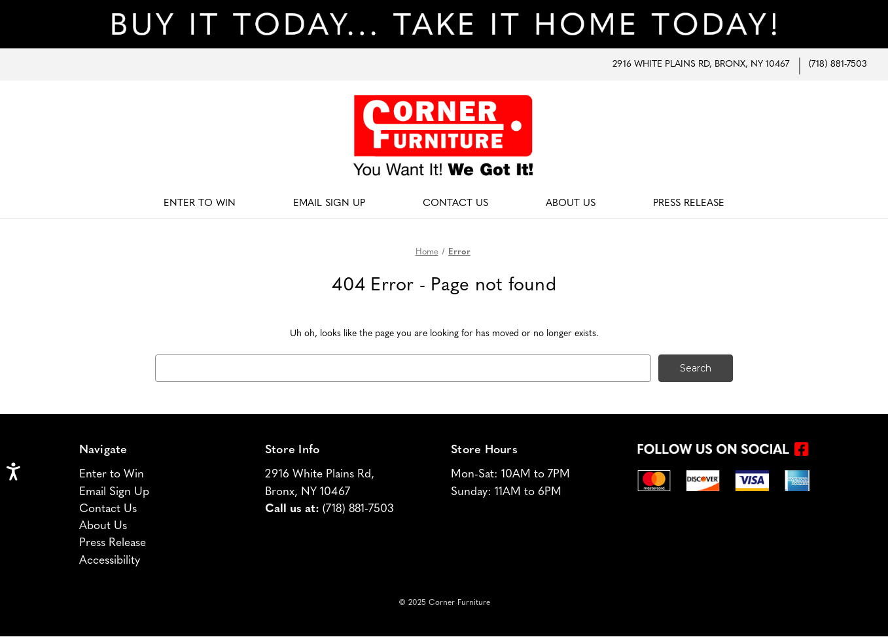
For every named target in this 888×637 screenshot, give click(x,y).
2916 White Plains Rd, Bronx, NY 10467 (701, 64)
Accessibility (109, 560)
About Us (570, 204)
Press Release (688, 204)
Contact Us (455, 204)
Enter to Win (111, 474)
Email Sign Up (329, 204)
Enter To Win (200, 204)
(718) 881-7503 (838, 64)
